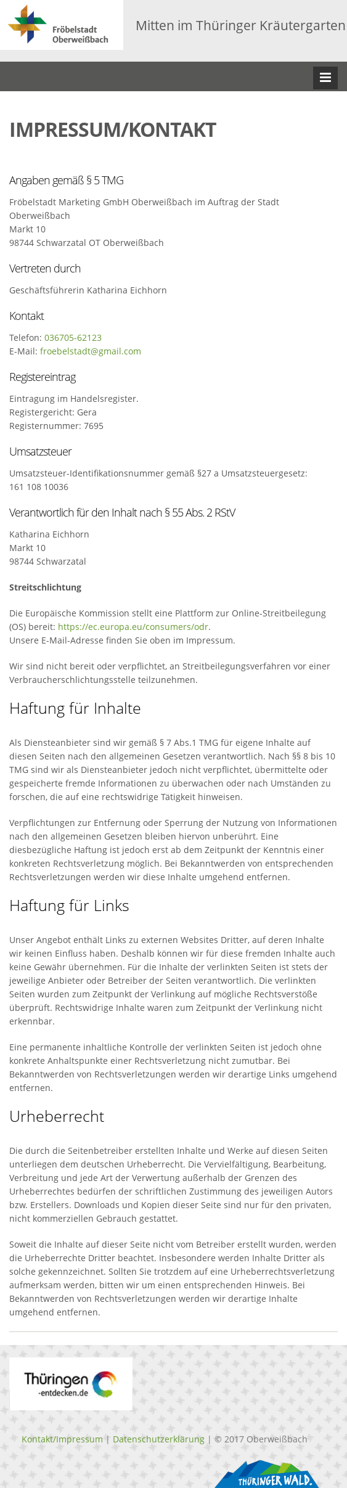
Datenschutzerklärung (159, 1439)
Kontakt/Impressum (62, 1439)
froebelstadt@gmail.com (90, 351)
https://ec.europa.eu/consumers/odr (133, 626)
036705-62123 (73, 337)
